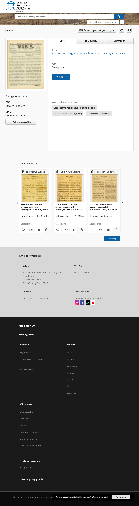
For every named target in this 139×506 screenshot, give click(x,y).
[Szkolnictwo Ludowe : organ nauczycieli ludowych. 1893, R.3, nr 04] (35, 186)
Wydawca (72, 393)
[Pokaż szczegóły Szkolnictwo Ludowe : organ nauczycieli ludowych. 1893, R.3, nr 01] (116, 230)
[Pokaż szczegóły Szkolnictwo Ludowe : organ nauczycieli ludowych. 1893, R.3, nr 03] (81, 230)
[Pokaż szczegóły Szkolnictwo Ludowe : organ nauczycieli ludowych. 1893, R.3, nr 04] (46, 230)
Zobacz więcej (27, 369)
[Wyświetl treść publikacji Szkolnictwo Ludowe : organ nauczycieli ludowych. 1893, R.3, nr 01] (108, 230)
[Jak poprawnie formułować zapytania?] (122, 22)
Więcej (112, 238)
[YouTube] (93, 302)
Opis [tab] (62, 41)
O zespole (25, 418)
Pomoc (23, 425)
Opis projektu (26, 411)
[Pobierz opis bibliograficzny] (31, 230)
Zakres (70, 379)
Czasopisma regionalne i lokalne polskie (74, 107)
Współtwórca (73, 366)
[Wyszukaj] (119, 16)
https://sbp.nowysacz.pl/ (89, 298)
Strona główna (26, 334)
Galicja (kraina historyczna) (68, 113)
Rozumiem (121, 497)
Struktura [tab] (119, 40)
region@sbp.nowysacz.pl (36, 298)
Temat (70, 372)
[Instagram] (77, 302)
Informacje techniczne (31, 432)
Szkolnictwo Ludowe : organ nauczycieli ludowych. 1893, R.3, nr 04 (34, 207)
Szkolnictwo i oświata (99, 113)
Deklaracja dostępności (32, 445)
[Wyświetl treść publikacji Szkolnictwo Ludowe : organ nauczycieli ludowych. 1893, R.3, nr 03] (73, 230)
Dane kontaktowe (29, 438)
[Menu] (135, 3)
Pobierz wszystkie (19, 122)
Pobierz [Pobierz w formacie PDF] (20, 106)
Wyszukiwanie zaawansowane (103, 22)
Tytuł (69, 352)
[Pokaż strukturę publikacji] (35, 172)
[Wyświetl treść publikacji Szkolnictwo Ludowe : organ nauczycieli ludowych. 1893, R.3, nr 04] (39, 230)
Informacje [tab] (91, 40)
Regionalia (25, 352)
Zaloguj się (25, 467)
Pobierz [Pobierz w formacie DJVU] (20, 115)
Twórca (71, 359)
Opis (69, 386)
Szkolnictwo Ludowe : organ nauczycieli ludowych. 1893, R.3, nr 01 (103, 207)
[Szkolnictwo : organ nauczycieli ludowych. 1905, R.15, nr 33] (25, 64)
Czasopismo (58, 67)
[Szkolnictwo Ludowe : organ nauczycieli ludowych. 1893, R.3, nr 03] (70, 186)
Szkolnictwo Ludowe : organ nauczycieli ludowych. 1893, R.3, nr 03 (68, 207)
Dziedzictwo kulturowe (31, 359)
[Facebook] (82, 302)
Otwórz (10, 106)
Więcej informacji (100, 497)
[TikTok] (88, 302)
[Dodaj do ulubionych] (121, 30)
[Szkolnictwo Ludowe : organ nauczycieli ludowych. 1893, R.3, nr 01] (104, 186)
